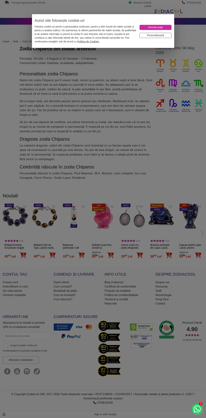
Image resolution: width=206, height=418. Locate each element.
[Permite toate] (156, 27)
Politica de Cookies (88, 41)
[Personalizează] (156, 35)
